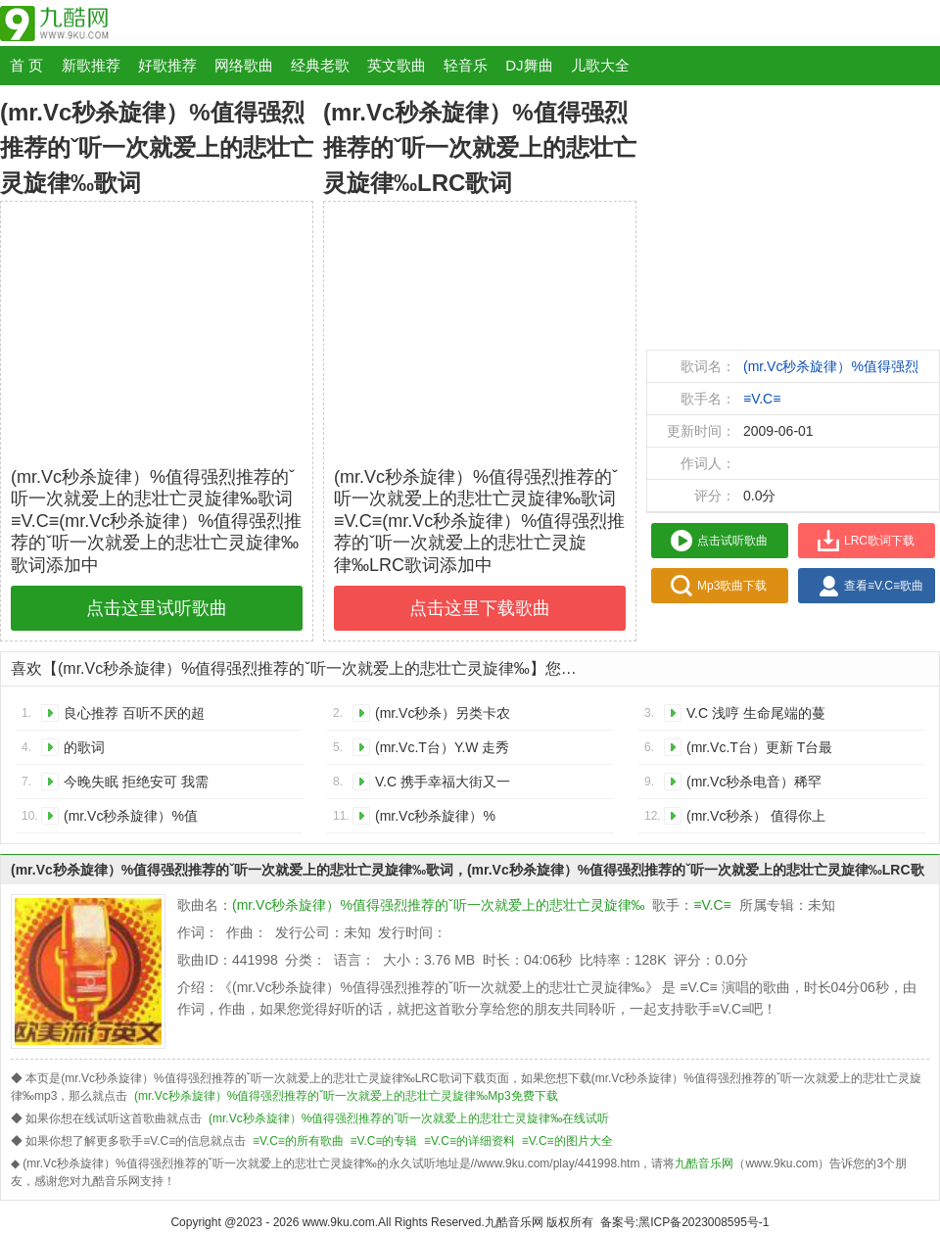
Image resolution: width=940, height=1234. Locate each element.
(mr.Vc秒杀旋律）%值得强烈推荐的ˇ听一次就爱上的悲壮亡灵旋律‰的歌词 (135, 819)
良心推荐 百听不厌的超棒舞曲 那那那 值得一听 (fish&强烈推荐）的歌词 (136, 716)
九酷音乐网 (514, 1222)
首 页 (26, 65)
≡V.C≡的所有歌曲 (298, 1141)
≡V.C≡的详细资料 (469, 1141)
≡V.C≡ (761, 398)
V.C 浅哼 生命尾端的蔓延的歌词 (755, 716)
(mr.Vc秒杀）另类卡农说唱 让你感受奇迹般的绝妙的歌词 (445, 716)
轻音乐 (466, 65)
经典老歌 (320, 65)
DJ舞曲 (528, 65)
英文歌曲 (396, 65)
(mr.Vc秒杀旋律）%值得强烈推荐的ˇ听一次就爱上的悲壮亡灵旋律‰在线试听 (409, 1118)
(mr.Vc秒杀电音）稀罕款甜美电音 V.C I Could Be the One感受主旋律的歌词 (756, 785)
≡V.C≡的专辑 (384, 1141)
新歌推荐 (91, 65)
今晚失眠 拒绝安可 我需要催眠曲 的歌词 (136, 785)
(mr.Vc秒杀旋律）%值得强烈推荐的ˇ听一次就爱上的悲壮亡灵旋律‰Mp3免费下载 (346, 1096)
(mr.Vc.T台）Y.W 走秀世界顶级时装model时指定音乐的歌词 (442, 750)
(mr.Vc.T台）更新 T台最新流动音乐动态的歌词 (759, 750)
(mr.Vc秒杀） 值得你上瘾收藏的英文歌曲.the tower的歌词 (755, 819)
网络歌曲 (243, 65)
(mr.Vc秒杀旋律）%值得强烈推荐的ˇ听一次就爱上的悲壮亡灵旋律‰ (438, 905)
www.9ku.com (339, 1222)
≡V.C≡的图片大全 (567, 1141)
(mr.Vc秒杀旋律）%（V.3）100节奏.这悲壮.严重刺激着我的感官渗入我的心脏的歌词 (448, 819)
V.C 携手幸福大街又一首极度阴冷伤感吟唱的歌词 (443, 785)
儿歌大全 (600, 65)
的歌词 (84, 747)
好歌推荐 (167, 65)
